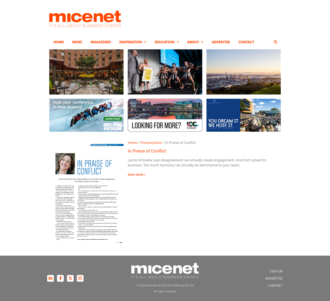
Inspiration (132, 42)
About (195, 42)
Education (167, 42)
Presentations (151, 142)
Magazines (100, 42)
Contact (246, 42)
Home (58, 42)
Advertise (221, 42)
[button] (275, 42)
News (77, 42)
